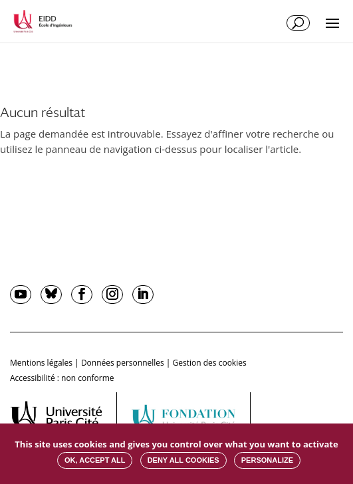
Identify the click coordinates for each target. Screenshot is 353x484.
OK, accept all (94, 460)
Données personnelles (122, 362)
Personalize (267, 460)
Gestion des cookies (210, 362)
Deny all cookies (183, 460)
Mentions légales (41, 362)
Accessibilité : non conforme (62, 378)
